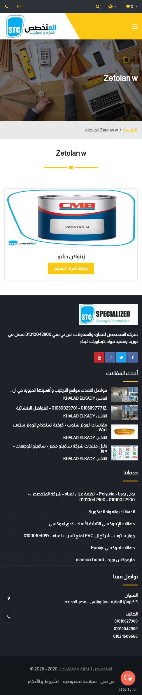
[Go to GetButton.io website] (128, 689)
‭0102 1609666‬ (125, 636)
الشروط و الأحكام (43, 681)
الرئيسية (130, 130)
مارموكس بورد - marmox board (105, 559)
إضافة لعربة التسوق (71, 268)
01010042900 (126, 628)
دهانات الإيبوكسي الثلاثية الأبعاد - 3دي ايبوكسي (92, 523)
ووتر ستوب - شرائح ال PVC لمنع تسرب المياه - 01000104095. (79, 535)
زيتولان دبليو (71, 256)
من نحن (107, 681)
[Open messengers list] (128, 678)
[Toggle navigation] (135, 27)
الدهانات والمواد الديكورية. (111, 511)
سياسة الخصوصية (80, 681)
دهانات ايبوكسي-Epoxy (113, 547)
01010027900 (126, 621)
